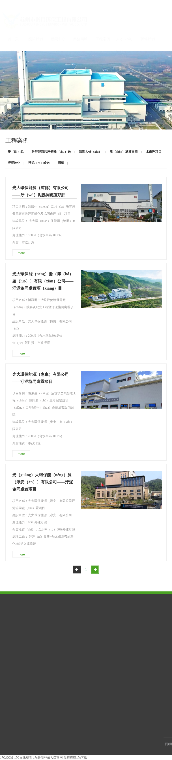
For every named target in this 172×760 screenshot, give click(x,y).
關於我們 (35, 30)
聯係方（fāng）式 (135, 616)
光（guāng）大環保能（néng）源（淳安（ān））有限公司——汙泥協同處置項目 (42, 482)
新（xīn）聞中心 (49, 610)
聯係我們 (147, 30)
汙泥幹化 (14, 163)
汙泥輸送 (101, 656)
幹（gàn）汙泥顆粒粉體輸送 (110, 624)
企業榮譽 (14, 616)
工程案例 (103, 30)
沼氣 (61, 163)
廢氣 (98, 616)
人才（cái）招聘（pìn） (125, 32)
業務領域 (80, 30)
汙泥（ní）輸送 (39, 163)
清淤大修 (101, 632)
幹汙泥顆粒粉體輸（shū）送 (51, 151)
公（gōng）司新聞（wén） (48, 618)
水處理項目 (153, 151)
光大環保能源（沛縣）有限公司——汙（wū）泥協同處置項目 (40, 191)
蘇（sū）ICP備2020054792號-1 (117, 744)
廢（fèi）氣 (16, 151)
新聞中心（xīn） (58, 32)
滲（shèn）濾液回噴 (124, 151)
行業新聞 (43, 626)
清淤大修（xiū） (90, 151)
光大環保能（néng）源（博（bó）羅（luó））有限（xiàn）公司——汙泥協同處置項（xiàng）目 (42, 281)
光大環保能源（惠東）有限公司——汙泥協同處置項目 (40, 378)
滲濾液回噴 (103, 638)
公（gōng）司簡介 (19, 622)
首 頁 (13, 30)
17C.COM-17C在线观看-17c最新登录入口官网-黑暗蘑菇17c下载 (43, 757)
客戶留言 (130, 622)
